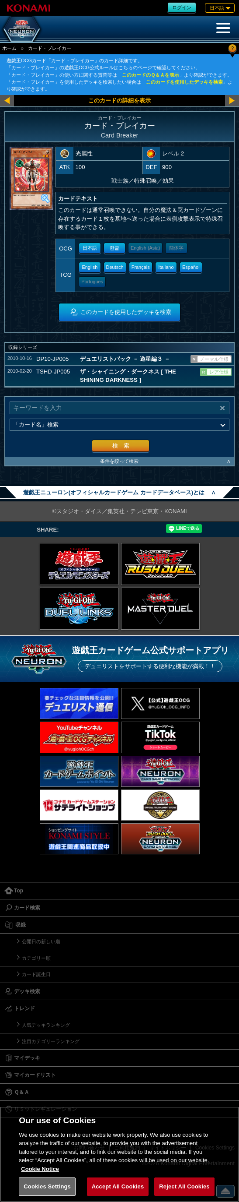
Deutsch (115, 267)
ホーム (9, 48)
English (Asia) (145, 247)
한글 (114, 247)
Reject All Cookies (184, 1186)
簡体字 (176, 247)
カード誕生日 (36, 974)
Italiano (165, 267)
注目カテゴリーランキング (51, 1041)
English (89, 267)
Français (141, 267)
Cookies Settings (47, 1186)
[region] (119, 1154)
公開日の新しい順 (41, 941)
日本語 (90, 247)
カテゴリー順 (36, 958)
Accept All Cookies (118, 1186)
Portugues (92, 281)
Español (191, 267)
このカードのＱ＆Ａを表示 (150, 75)
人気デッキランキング (46, 1025)
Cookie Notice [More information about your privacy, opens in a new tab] (40, 1169)
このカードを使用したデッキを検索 (184, 82)
